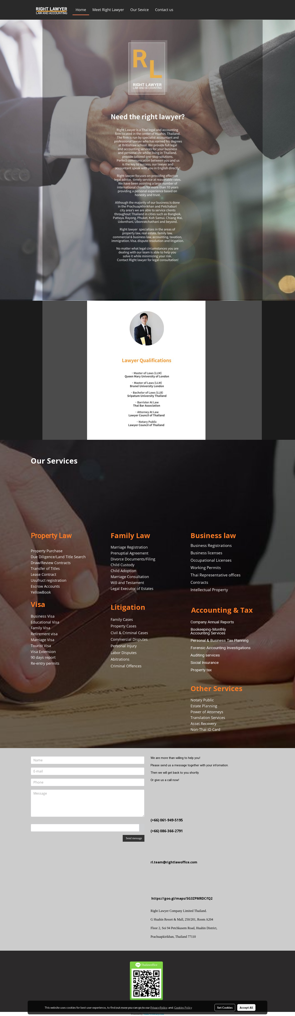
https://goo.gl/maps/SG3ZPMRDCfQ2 (181, 898)
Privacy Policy (158, 1007)
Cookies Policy (183, 1007)
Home (81, 9)
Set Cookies (225, 1007)
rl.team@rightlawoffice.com (174, 862)
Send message (133, 838)
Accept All (246, 1007)
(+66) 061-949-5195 (167, 820)
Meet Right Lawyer (108, 9)
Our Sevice (139, 9)
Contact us (164, 9)
